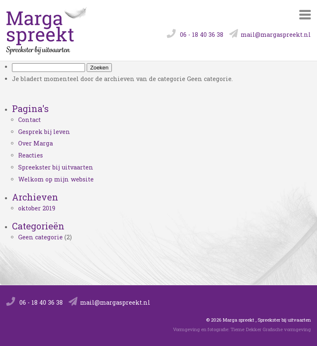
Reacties (30, 155)
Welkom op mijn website (56, 179)
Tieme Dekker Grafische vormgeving (270, 329)
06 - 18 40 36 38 (195, 34)
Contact (29, 120)
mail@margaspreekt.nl (270, 34)
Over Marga (35, 143)
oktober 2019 (36, 208)
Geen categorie (40, 237)
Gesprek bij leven (44, 132)
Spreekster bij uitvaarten (55, 167)
